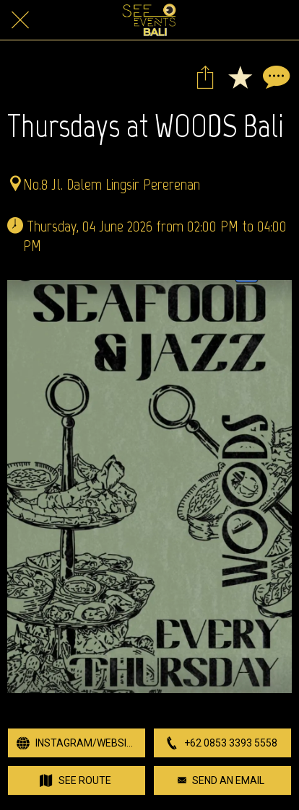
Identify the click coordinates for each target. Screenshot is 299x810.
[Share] (205, 76)
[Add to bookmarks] (239, 76)
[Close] (20, 20)
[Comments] (274, 76)
